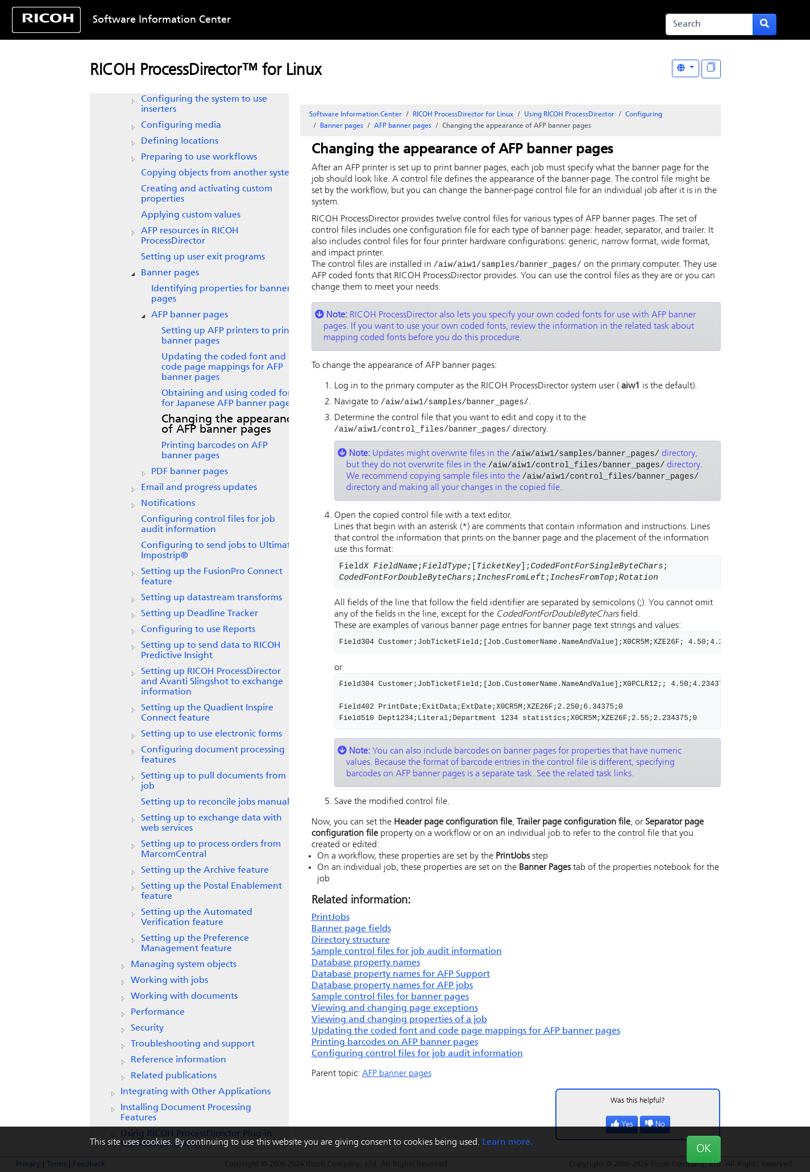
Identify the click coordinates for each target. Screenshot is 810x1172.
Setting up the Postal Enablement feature (211, 891)
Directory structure (350, 943)
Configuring (643, 114)
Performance (158, 1012)
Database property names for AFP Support (400, 977)
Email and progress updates (199, 487)
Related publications (174, 1076)
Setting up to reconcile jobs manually (218, 802)
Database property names (365, 966)
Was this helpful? (637, 1104)
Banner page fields (351, 932)
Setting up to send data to (211, 650)
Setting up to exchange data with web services (211, 823)
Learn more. (507, 1142)
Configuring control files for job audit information (208, 524)
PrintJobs (330, 921)
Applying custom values (190, 215)
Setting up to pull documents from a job (217, 781)
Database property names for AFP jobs (392, 989)
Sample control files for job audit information (406, 955)
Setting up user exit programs (203, 257)
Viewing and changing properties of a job (399, 1023)
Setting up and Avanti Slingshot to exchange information (212, 682)
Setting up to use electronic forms (211, 734)
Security (147, 1028)
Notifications (168, 503)
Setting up (199, 613)
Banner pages (170, 273)
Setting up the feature (207, 713)
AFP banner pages (189, 315)
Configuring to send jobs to (218, 550)
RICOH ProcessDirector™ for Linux (205, 71)
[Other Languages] (685, 68)
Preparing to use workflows (199, 157)
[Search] (710, 24)
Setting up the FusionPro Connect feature (212, 577)
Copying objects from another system (219, 173)
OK (703, 1149)
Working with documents (184, 996)
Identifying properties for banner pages (220, 294)
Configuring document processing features (213, 755)
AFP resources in (190, 236)
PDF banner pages (189, 471)
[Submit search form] (764, 24)
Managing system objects (183, 964)
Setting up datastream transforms (211, 597)
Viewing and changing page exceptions (394, 1011)
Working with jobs (169, 980)
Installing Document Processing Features (186, 1113)
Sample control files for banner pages (390, 1000)
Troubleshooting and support (193, 1044)
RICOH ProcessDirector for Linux (463, 114)
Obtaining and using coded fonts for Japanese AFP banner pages (230, 398)
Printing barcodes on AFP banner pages (214, 451)
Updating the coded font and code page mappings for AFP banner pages (223, 367)
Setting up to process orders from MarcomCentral (211, 849)
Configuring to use (198, 629)
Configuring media (181, 125)
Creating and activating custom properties (206, 194)
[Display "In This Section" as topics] (711, 69)
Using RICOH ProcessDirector (569, 114)
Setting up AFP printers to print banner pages (227, 336)
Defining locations (179, 141)
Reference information (178, 1060)
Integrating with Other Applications (196, 1091)
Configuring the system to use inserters (204, 104)
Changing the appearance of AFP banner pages (229, 425)
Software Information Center (162, 20)
